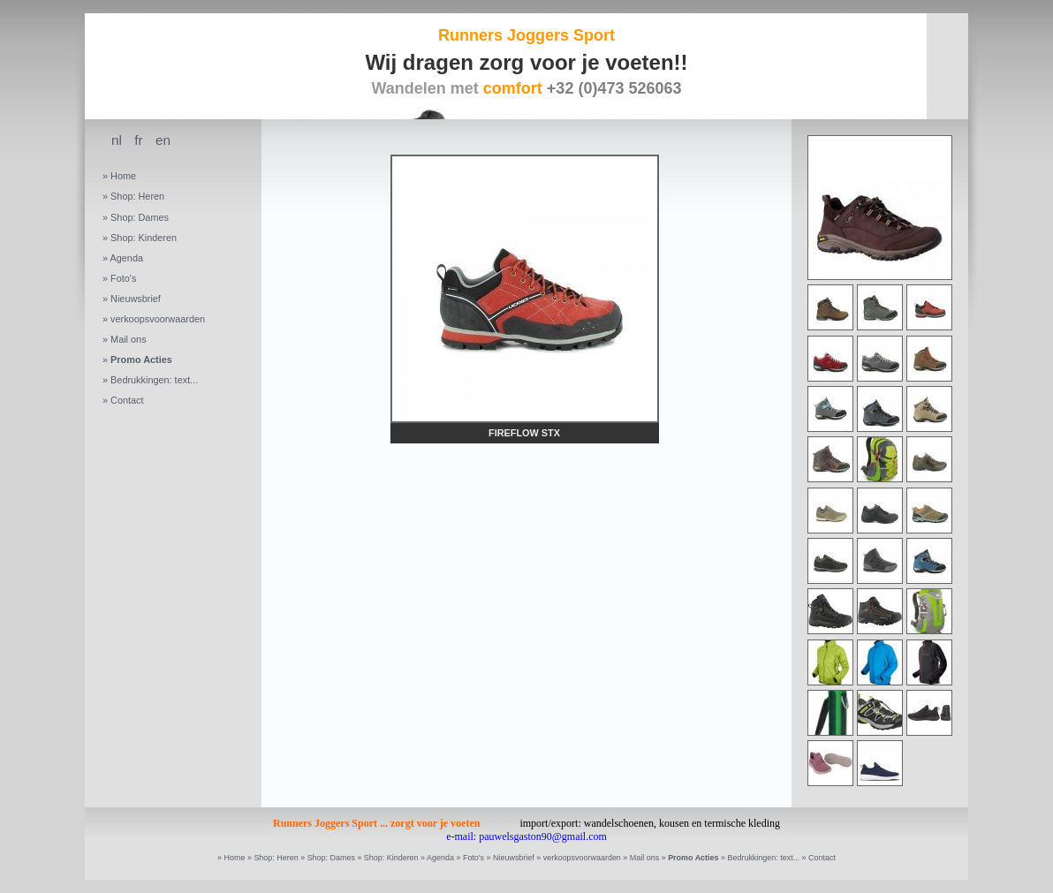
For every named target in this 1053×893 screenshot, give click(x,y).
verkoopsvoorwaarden (157, 319)
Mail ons (128, 339)
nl (116, 140)
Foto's (123, 278)
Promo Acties (141, 359)
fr (138, 140)
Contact (126, 400)
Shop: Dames (139, 217)
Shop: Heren (137, 196)
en (162, 140)
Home (123, 175)
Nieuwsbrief (135, 298)
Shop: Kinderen (143, 237)
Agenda (126, 258)
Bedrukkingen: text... (154, 380)
